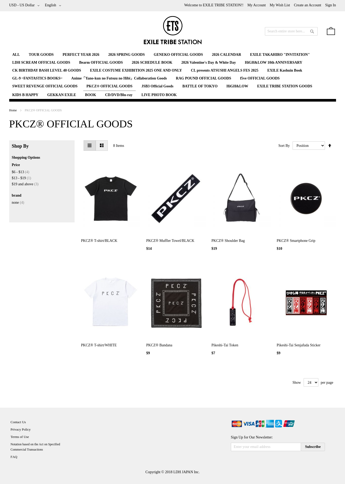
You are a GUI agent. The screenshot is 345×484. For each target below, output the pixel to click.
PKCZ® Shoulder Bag (228, 241)
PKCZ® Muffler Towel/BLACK (170, 241)
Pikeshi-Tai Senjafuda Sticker (298, 345)
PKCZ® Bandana (159, 345)
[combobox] (291, 31)
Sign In (330, 5)
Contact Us (18, 422)
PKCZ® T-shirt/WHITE (98, 345)
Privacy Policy (21, 429)
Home (13, 110)
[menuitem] (16, 55)
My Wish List (280, 5)
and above (25, 184)
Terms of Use (20, 437)
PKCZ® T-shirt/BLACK (99, 241)
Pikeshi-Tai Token (224, 345)
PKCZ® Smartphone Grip (296, 241)
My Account (256, 5)
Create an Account (307, 5)
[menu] (172, 75)
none (18, 202)
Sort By (284, 146)
